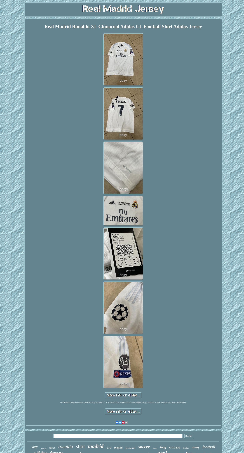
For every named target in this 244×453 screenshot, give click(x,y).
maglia (118, 447)
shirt (80, 446)
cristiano (174, 447)
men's (52, 447)
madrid (95, 446)
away (195, 447)
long (163, 447)
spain (155, 448)
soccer (144, 446)
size (34, 446)
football (209, 447)
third (109, 448)
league (186, 448)
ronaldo (65, 446)
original (43, 448)
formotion (130, 448)
